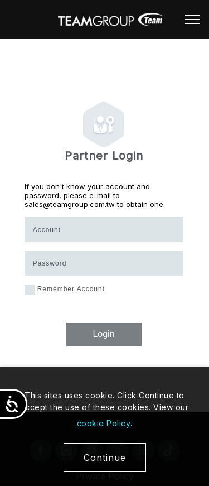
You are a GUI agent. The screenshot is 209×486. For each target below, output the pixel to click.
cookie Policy (104, 423)
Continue (105, 457)
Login (103, 334)
